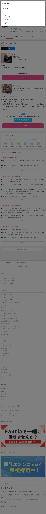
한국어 (6, 23)
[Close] (43, 3)
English (7, 12)
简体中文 (7, 16)
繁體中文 (7, 19)
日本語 (6, 9)
